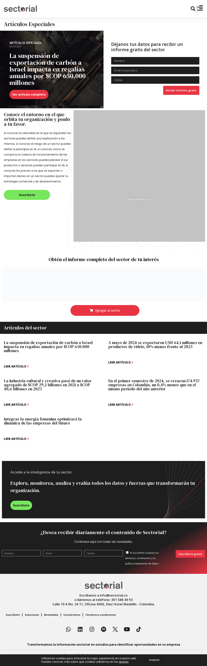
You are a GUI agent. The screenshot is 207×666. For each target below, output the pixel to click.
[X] (115, 629)
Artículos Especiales (25, 43)
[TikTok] (138, 629)
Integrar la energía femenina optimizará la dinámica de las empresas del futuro (43, 421)
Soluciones (32, 614)
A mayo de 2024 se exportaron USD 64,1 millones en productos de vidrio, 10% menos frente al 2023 (155, 344)
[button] (193, 8)
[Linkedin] (80, 629)
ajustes (123, 662)
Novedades (51, 614)
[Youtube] (127, 629)
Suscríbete (13, 614)
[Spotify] (103, 629)
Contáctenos (71, 614)
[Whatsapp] (68, 629)
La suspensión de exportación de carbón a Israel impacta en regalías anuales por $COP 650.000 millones (48, 346)
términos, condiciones (138, 558)
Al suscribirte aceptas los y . (142, 558)
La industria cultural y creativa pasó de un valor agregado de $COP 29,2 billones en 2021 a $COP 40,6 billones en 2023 (48, 385)
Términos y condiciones (100, 614)
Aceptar (154, 660)
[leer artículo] (16, 366)
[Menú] (200, 8)
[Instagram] (91, 629)
